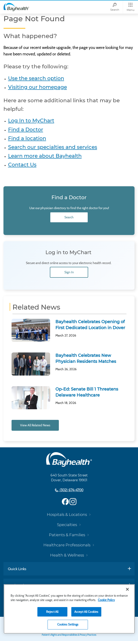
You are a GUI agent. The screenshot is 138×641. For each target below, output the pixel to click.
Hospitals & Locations (67, 514)
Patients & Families (67, 535)
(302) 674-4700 (71, 490)
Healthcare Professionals (66, 545)
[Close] (127, 589)
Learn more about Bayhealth (45, 156)
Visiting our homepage (37, 87)
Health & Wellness (67, 555)
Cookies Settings (67, 624)
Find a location (27, 138)
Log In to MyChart (31, 120)
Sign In (69, 272)
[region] (69, 609)
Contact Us (22, 165)
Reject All (52, 612)
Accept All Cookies (86, 612)
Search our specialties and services (52, 147)
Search (69, 217)
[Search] (115, 7)
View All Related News (35, 425)
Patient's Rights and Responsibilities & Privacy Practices (69, 634)
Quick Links (17, 568)
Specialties (67, 524)
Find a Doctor (25, 129)
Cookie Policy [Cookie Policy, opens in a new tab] (106, 600)
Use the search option (36, 78)
